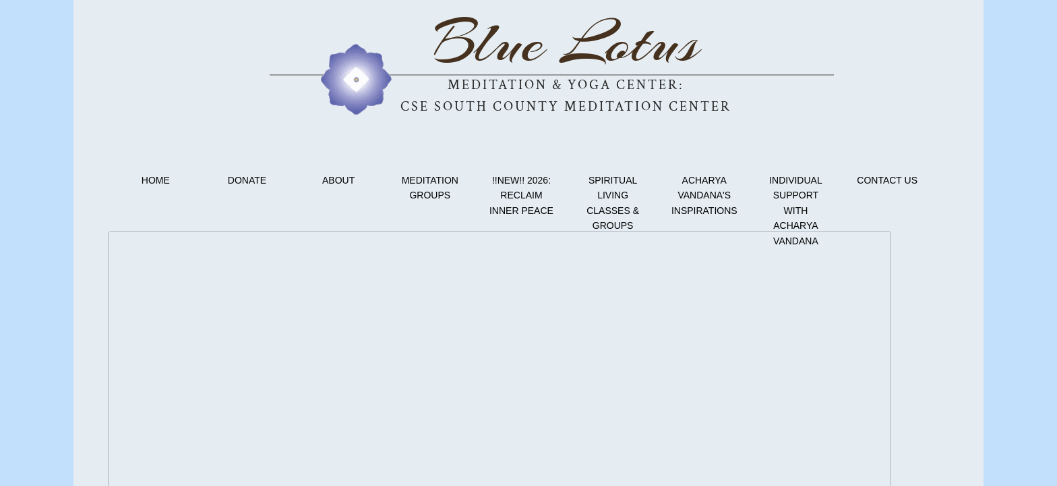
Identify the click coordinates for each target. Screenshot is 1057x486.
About (338, 180)
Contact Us (887, 180)
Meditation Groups (430, 187)
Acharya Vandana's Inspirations (704, 195)
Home (156, 180)
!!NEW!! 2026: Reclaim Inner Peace (521, 195)
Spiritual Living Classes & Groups (612, 203)
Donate (247, 180)
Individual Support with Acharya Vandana (795, 210)
